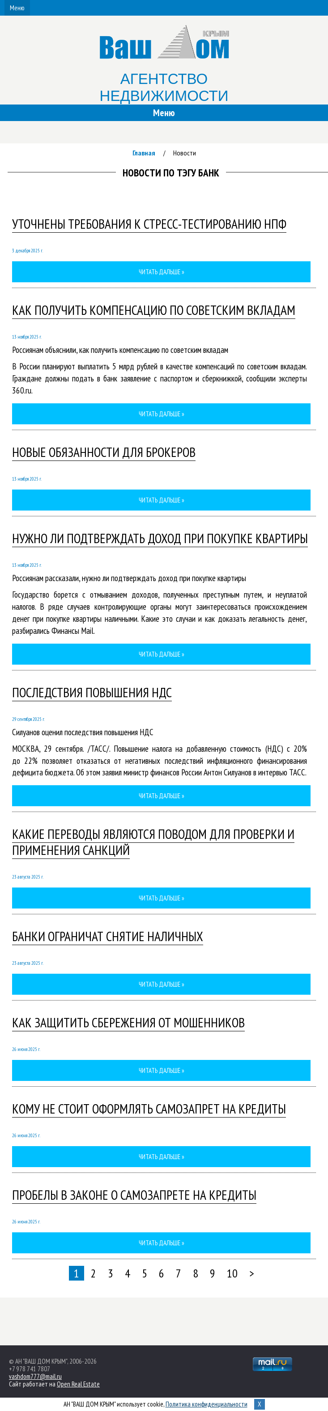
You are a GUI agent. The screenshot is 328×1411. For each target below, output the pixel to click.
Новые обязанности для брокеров (104, 452)
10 (232, 1273)
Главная (143, 152)
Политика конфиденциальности (206, 1404)
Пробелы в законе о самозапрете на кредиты (134, 1194)
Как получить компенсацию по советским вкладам (153, 309)
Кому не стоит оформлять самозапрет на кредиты (149, 1108)
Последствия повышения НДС (92, 692)
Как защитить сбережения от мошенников (128, 1022)
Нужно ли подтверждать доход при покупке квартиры (160, 538)
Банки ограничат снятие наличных (107, 936)
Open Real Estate (78, 1384)
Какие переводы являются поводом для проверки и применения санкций (153, 841)
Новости (184, 152)
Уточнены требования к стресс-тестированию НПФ (149, 223)
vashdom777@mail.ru (35, 1376)
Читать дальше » (161, 272)
